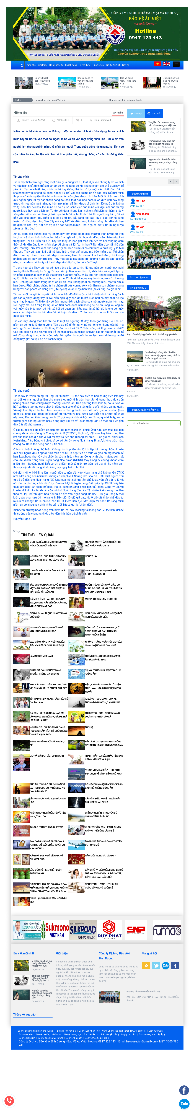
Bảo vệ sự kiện (26, 1034)
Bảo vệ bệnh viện (27, 1038)
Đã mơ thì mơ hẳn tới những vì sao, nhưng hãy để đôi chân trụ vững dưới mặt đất (48, 603)
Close (16, 62)
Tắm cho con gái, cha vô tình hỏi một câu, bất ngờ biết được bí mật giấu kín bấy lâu (49, 588)
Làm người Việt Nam (41, 656)
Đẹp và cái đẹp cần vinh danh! (47, 756)
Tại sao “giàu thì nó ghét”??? (46, 827)
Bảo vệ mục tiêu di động (97, 1038)
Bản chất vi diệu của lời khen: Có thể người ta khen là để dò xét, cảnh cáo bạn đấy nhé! (104, 873)
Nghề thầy (91, 556)
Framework (106, 120)
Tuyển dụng (84, 65)
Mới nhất (154, 113)
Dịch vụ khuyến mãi (66, 1031)
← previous (170, 181)
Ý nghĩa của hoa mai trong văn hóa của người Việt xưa (39, 100)
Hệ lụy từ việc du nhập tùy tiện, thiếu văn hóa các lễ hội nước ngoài (103, 688)
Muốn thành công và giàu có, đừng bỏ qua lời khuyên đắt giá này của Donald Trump (104, 588)
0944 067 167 (137, 206)
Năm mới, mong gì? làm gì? (100, 855)
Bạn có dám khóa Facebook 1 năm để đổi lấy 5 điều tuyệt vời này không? (47, 845)
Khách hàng (71, 65)
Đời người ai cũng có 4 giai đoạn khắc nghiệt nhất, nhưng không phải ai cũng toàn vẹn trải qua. (49, 888)
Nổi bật (136, 113)
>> (47, 84)
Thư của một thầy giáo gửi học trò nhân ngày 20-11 (135, 100)
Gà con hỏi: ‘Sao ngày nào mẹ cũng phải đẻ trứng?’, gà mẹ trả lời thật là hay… (48, 717)
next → (176, 181)
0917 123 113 (137, 232)
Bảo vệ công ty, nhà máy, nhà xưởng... (36, 1031)
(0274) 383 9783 (138, 219)
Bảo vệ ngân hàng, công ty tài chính (118, 1034)
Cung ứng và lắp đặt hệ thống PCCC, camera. (124, 1031)
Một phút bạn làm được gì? (101, 599)
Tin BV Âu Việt (113, 65)
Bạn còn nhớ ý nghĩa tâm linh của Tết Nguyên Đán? (153, 334)
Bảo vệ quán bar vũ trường (50, 1038)
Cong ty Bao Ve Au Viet (33, 120)
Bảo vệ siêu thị (91, 1034)
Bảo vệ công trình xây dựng (152, 1034)
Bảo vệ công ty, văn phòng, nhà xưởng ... (85, 81)
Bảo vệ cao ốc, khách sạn (48, 1034)
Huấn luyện (98, 65)
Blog (96, 120)
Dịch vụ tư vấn (156, 1031)
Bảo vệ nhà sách (74, 1038)
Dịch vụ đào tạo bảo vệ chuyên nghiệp (171, 81)
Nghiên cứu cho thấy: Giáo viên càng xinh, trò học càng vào (163, 162)
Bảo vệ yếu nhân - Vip (89, 1031)
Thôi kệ (89, 727)
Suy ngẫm (118, 112)
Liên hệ (125, 65)
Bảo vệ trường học (72, 1034)
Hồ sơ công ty (56, 65)
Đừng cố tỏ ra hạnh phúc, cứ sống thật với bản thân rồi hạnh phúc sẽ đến (102, 631)
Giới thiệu (42, 65)
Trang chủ (31, 65)
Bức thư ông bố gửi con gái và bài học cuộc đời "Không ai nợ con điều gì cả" (47, 788)
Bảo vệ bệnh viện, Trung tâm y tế (128, 81)
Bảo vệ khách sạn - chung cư (42, 79)
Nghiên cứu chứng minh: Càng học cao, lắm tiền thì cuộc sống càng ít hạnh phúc (49, 731)
